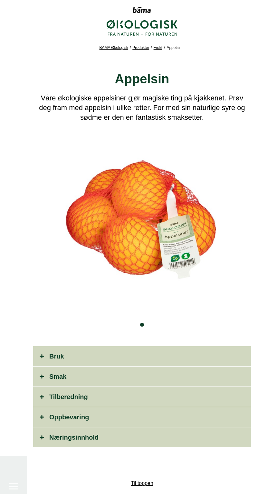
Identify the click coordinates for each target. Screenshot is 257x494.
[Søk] (13, 464)
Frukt (158, 47)
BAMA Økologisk (114, 47)
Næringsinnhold (74, 437)
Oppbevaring (69, 417)
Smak (57, 376)
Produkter (140, 47)
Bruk (56, 356)
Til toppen (142, 483)
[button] (142, 325)
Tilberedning (68, 396)
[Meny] (13, 31)
